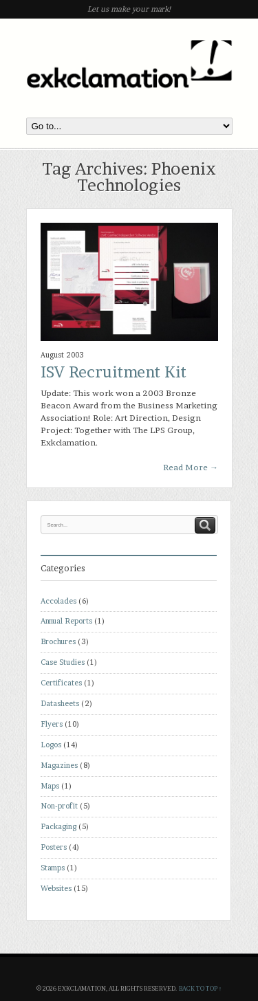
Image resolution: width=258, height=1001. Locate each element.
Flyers (52, 724)
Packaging (58, 826)
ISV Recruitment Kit (113, 372)
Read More (190, 467)
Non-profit (59, 806)
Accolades (58, 601)
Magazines (59, 765)
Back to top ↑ (200, 988)
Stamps (53, 868)
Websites (56, 888)
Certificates (61, 683)
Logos (51, 744)
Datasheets (60, 703)
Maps (50, 786)
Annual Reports (66, 621)
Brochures (58, 641)
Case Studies (63, 662)
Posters (54, 847)
